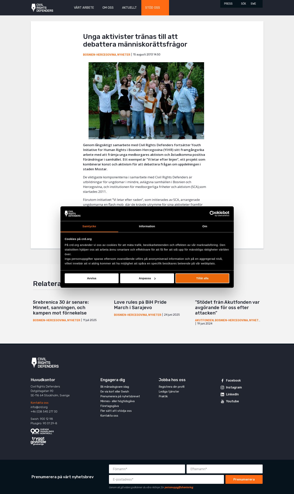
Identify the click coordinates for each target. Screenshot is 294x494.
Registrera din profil (171, 386)
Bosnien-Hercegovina (99, 54)
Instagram (234, 387)
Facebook (233, 380)
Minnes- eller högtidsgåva (117, 401)
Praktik (163, 396)
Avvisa (91, 278)
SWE (253, 3)
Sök (243, 3)
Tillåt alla (202, 278)
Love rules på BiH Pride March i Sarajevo (140, 304)
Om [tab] (204, 226)
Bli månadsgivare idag (114, 386)
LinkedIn (232, 394)
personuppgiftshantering (179, 487)
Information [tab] (147, 226)
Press (228, 3)
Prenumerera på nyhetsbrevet (120, 396)
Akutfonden (204, 320)
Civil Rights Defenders (42, 8)
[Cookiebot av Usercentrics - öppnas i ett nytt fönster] (212, 213)
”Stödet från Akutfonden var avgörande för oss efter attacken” (227, 307)
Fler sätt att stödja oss (116, 411)
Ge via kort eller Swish (114, 391)
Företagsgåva (109, 406)
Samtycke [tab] (89, 226)
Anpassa (147, 278)
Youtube (232, 401)
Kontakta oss (40, 402)
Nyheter (123, 54)
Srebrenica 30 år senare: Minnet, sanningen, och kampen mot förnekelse (61, 307)
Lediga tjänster (169, 391)
